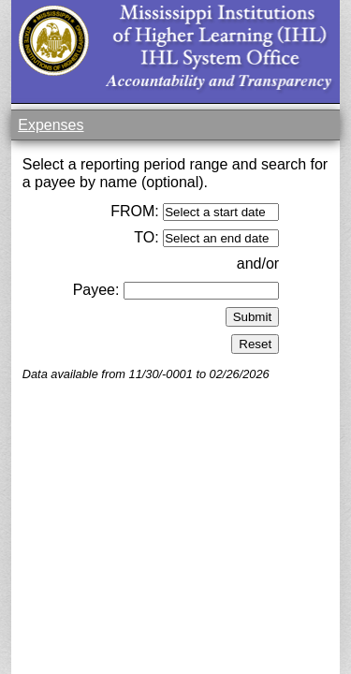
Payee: (96, 290)
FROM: (134, 211)
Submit (252, 317)
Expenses (50, 125)
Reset (255, 344)
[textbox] (201, 291)
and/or (258, 263)
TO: (146, 237)
